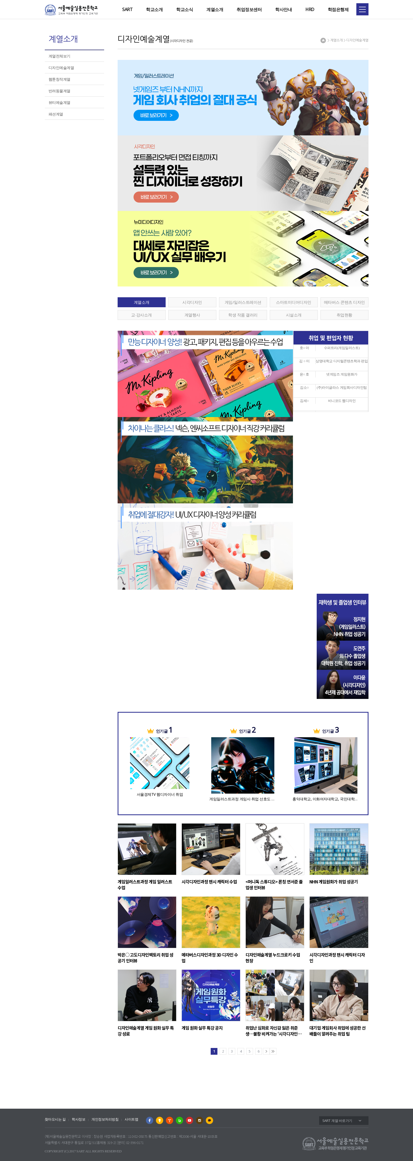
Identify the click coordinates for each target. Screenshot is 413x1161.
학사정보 (78, 1119)
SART (127, 9)
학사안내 (283, 9)
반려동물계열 (59, 90)
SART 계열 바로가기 (337, 1120)
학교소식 (184, 9)
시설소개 (294, 314)
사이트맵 (131, 1119)
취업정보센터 (249, 9)
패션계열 (56, 114)
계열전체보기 (59, 56)
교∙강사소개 (141, 314)
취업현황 (344, 314)
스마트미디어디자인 (293, 302)
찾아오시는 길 (55, 1119)
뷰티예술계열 (59, 102)
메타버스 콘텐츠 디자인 (344, 302)
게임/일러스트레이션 (243, 302)
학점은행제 (338, 9)
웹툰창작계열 (59, 79)
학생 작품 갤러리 (243, 314)
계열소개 (214, 9)
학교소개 (154, 9)
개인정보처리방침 (104, 1119)
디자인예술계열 (61, 67)
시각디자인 (192, 302)
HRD (309, 9)
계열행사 (192, 314)
